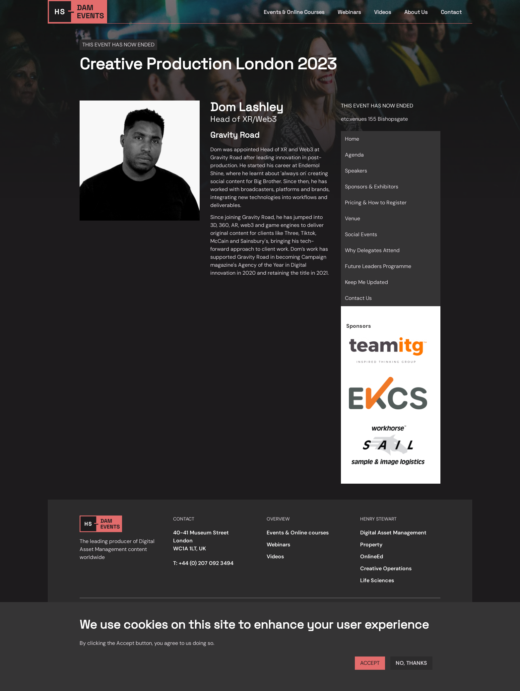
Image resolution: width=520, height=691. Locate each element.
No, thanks (411, 662)
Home (352, 138)
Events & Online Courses (294, 12)
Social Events (361, 234)
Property (371, 544)
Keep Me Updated (366, 282)
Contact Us (358, 298)
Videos (382, 12)
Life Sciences (377, 580)
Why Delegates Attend (372, 250)
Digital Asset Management (393, 532)
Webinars (349, 12)
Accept (370, 662)
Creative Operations (386, 568)
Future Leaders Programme (378, 266)
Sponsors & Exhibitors (371, 186)
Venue (352, 218)
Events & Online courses (298, 532)
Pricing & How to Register (376, 202)
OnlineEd (371, 556)
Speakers (356, 170)
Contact (451, 12)
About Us (415, 12)
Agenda (354, 154)
